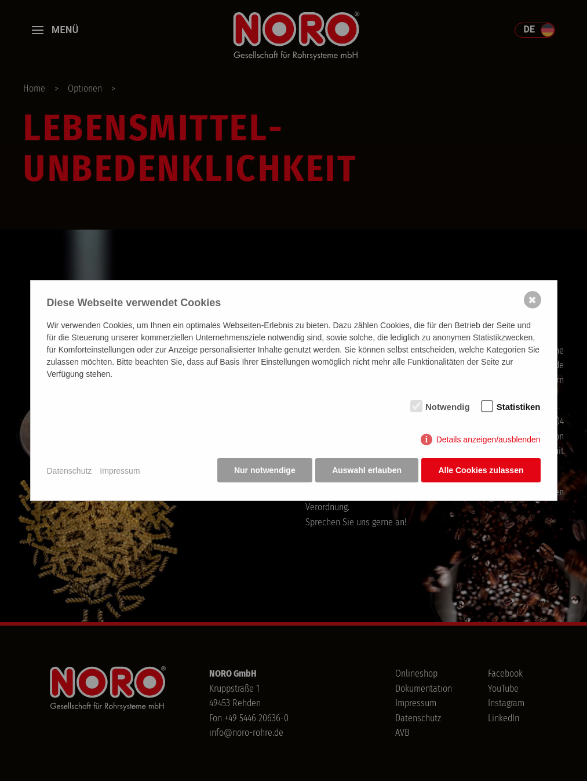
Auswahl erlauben (366, 471)
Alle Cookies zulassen (480, 471)
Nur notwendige (263, 471)
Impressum (120, 470)
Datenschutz (69, 470)
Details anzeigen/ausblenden (488, 440)
